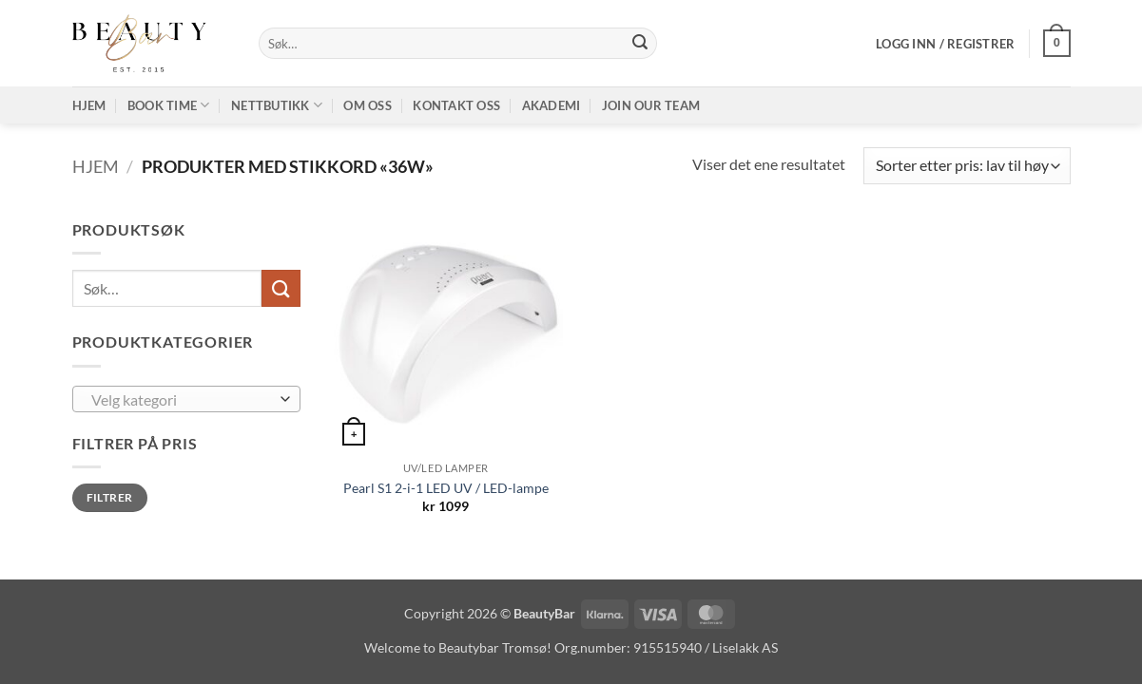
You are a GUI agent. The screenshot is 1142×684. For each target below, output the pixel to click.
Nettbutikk (276, 105)
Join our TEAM (651, 105)
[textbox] (181, 400)
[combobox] (186, 399)
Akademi (551, 105)
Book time (168, 105)
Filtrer (110, 497)
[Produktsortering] (966, 165)
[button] (945, 44)
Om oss (367, 105)
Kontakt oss (456, 105)
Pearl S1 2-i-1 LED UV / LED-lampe (446, 488)
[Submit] (640, 44)
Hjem (89, 105)
